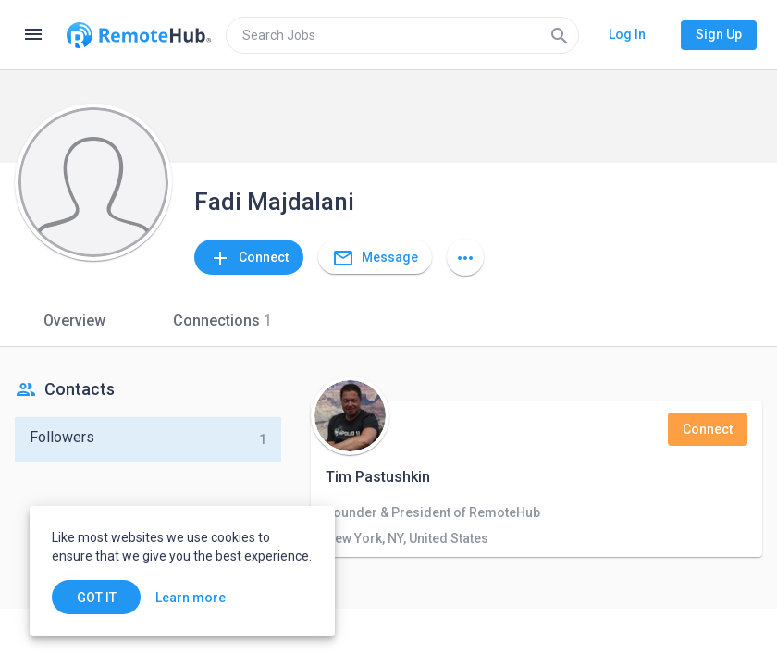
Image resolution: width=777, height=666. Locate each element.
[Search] (559, 35)
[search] (402, 35)
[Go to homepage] (139, 35)
